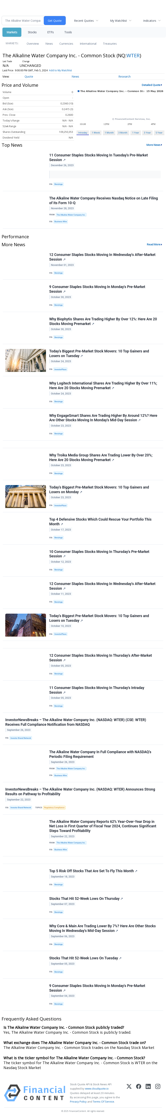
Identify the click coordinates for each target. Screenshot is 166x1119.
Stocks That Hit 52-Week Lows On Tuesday (85, 958)
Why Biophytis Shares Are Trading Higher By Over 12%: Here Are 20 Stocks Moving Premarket (103, 321)
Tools (68, 32)
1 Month (109, 132)
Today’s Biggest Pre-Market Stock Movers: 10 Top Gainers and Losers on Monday (99, 489)
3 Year (147, 132)
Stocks (32, 32)
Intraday (82, 132)
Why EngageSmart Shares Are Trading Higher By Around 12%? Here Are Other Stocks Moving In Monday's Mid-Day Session (103, 418)
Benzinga (59, 184)
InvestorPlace (61, 369)
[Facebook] (138, 1093)
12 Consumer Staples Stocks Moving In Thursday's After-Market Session (100, 657)
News (49, 43)
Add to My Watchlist (60, 70)
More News (153, 145)
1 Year (135, 132)
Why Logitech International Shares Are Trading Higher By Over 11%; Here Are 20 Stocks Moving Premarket (103, 385)
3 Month (122, 132)
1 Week (96, 132)
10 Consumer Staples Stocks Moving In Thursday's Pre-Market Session (99, 554)
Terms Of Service (103, 1101)
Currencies (66, 43)
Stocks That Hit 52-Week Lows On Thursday (86, 899)
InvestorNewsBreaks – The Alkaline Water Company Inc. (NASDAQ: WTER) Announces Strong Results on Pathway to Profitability (80, 791)
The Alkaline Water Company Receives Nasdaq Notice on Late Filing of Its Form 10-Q (103, 200)
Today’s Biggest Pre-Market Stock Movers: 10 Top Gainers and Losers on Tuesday (99, 353)
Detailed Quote (151, 85)
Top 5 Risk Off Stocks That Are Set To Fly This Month (93, 871)
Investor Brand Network (21, 738)
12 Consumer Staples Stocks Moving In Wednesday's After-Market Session (102, 257)
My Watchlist (118, 21)
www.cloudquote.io (97, 1088)
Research (124, 76)
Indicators (149, 21)
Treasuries (110, 43)
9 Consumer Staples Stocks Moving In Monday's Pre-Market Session (97, 289)
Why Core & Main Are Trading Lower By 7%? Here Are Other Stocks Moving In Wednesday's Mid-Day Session (102, 928)
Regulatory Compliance (54, 807)
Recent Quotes (84, 21)
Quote (29, 76)
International (88, 43)
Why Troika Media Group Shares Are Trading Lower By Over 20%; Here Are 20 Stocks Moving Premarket (100, 457)
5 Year (159, 132)
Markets (12, 32)
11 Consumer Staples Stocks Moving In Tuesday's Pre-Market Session (98, 157)
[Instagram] (158, 1093)
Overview (33, 43)
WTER (133, 55)
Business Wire (61, 221)
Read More (154, 244)
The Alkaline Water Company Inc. (71, 215)
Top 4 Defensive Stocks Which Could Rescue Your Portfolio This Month (100, 521)
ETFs (50, 32)
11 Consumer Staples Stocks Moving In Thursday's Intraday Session (96, 690)
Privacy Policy (78, 1101)
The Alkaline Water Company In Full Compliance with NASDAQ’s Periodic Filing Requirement (100, 754)
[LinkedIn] (148, 1093)
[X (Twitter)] (129, 1093)
